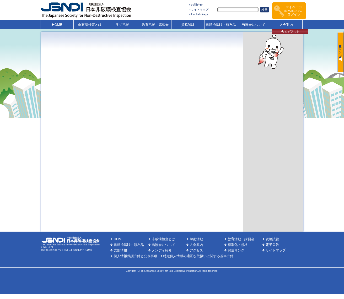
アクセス (196, 250)
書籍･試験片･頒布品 (221, 25)
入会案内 (286, 25)
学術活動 (122, 25)
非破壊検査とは (90, 25)
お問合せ (197, 4)
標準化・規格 (238, 245)
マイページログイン (294, 10)
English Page (199, 14)
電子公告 (272, 245)
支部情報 (120, 250)
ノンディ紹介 (162, 250)
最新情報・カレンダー (340, 49)
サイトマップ (199, 9)
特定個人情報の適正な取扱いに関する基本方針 (198, 256)
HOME (57, 25)
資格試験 (188, 25)
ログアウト (290, 31)
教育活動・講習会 (155, 25)
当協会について (253, 25)
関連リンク (236, 250)
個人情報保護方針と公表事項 (135, 256)
